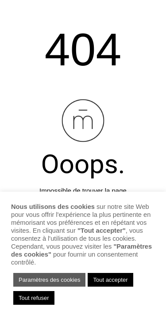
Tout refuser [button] (34, 298)
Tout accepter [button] (110, 279)
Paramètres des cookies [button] (49, 279)
